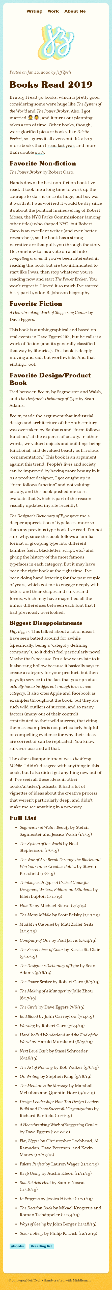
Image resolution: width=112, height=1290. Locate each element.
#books (17, 1246)
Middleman (82, 1280)
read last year (60, 145)
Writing (34, 11)
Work (53, 11)
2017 (39, 152)
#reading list (41, 1246)
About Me (75, 11)
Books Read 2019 (51, 84)
